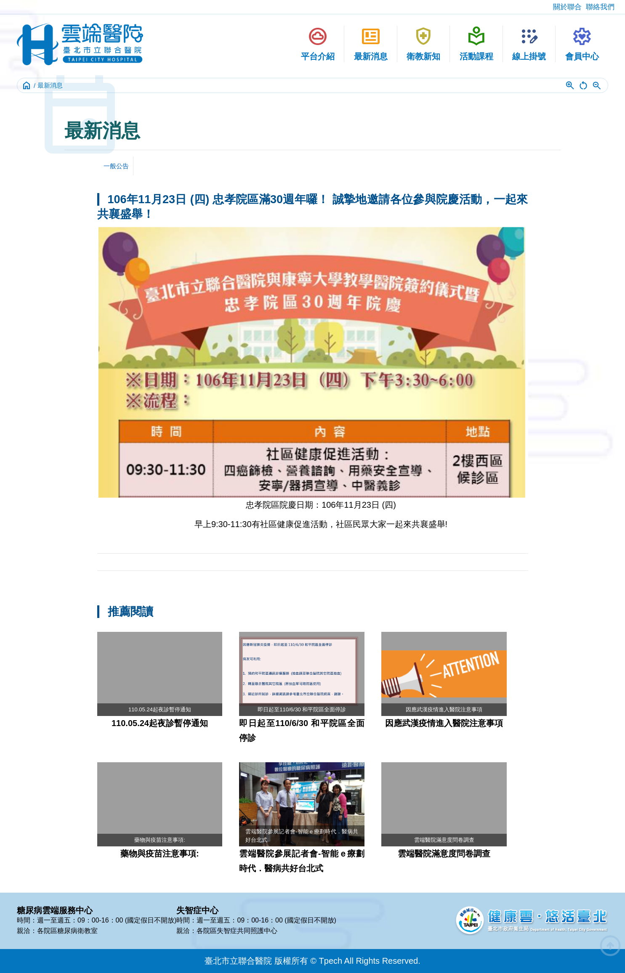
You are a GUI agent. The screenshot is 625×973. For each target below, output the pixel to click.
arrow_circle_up (610, 945)
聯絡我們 (600, 7)
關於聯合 (567, 7)
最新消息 (371, 43)
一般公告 (116, 166)
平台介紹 (318, 43)
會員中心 (582, 43)
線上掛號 (529, 43)
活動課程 (476, 43)
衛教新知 (423, 43)
